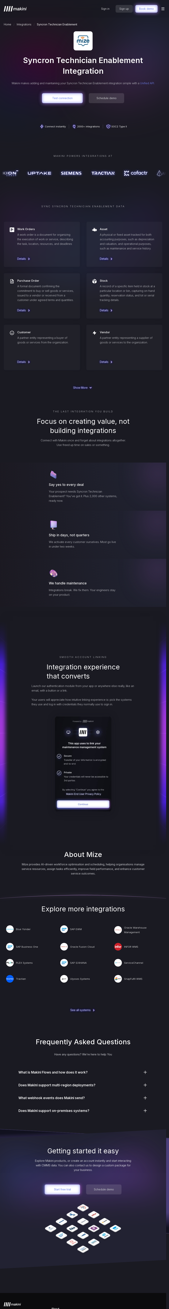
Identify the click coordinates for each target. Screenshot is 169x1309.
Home (7, 24)
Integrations (24, 24)
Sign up (124, 8)
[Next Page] (83, 387)
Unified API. (147, 83)
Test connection (62, 98)
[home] (15, 8)
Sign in (105, 8)
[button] (163, 8)
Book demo (146, 8)
